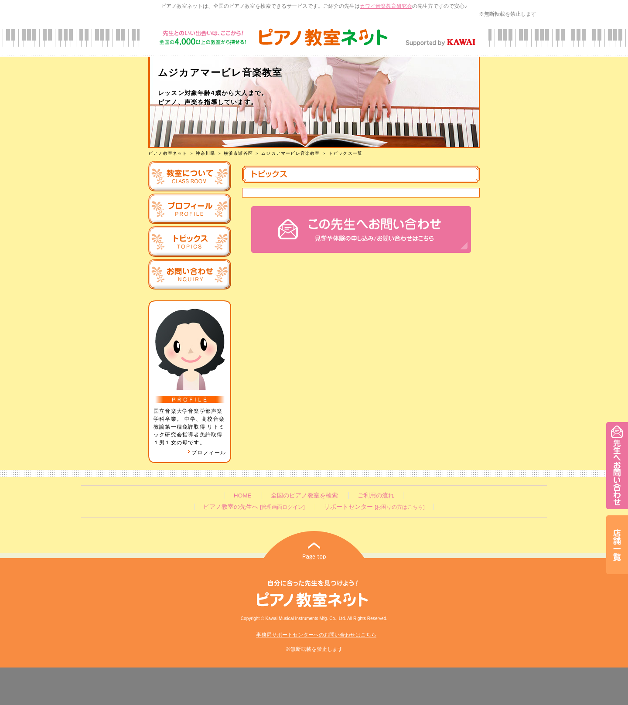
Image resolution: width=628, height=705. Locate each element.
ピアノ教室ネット (168, 153)
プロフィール (207, 453)
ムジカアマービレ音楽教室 (290, 153)
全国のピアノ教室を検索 (304, 495)
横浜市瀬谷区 (238, 153)
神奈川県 (205, 153)
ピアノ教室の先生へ (253, 507)
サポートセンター (374, 507)
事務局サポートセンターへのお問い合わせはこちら (316, 634)
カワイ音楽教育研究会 (386, 6)
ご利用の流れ (376, 495)
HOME (243, 495)
